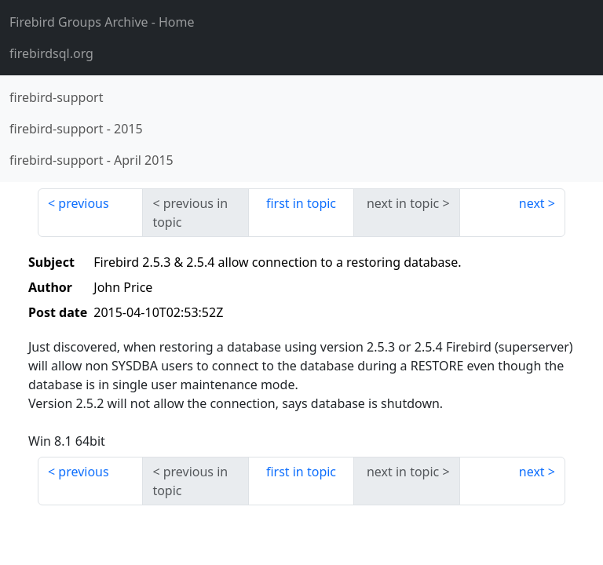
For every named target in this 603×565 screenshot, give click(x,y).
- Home (102, 22)
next (532, 203)
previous (83, 203)
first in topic (301, 203)
